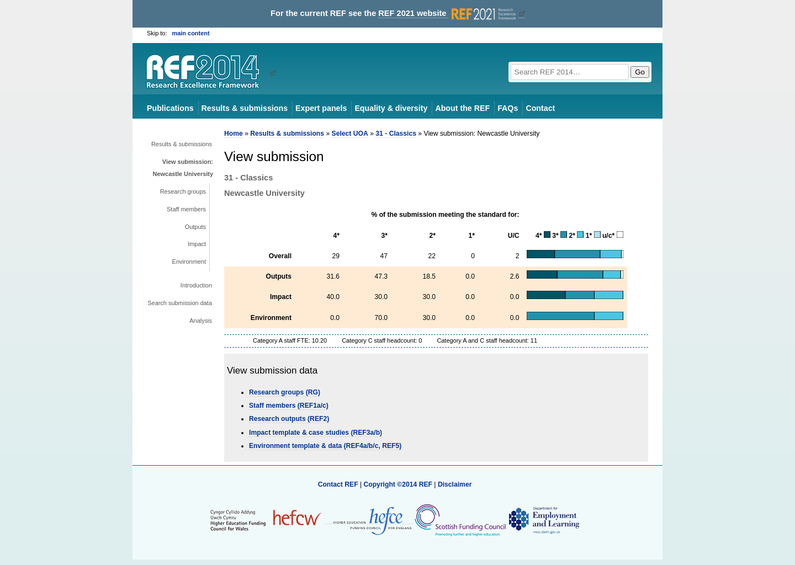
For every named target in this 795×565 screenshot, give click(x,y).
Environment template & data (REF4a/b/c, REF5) (325, 446)
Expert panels (321, 108)
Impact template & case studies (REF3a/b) (315, 432)
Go (640, 72)
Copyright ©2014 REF (398, 484)
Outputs (195, 226)
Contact (540, 108)
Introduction (196, 285)
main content (191, 33)
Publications (170, 108)
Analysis (200, 320)
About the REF (462, 108)
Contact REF (338, 484)
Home (233, 133)
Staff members (186, 209)
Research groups (183, 191)
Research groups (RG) (284, 392)
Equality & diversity (390, 108)
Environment (189, 261)
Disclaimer (455, 484)
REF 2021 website (448, 13)
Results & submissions (245, 108)
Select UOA (350, 133)
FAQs (507, 108)
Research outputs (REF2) (289, 419)
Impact (197, 244)
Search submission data (179, 303)
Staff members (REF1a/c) (288, 405)
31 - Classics (395, 133)
